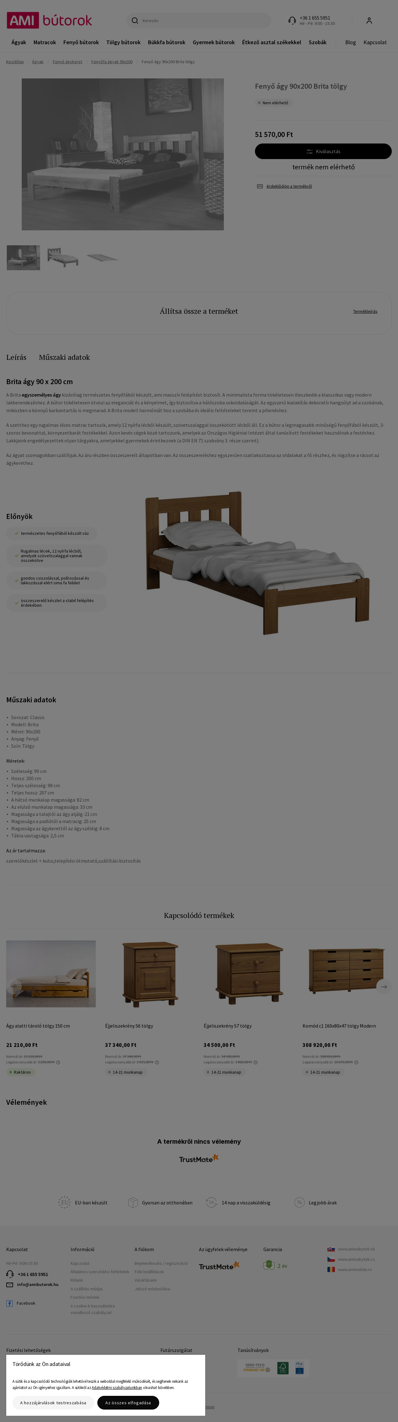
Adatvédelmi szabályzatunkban (117, 1387)
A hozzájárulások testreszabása (53, 1403)
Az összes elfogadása (128, 1403)
